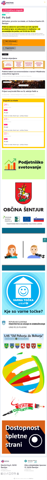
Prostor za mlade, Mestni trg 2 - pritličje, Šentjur (16, 115)
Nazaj (5, 54)
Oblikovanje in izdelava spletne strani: (24, 478)
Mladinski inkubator (7, 68)
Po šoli (6, 113)
